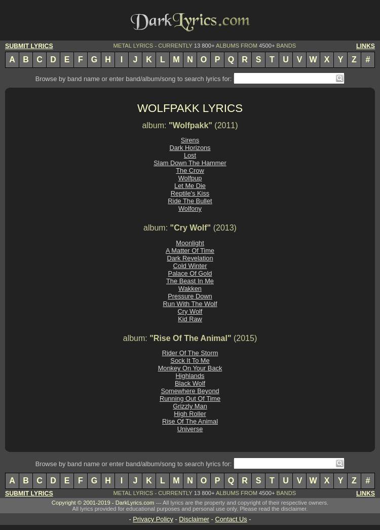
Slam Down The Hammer (190, 163)
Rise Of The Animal (190, 421)
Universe (190, 429)
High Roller (190, 414)
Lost (190, 155)
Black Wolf (190, 383)
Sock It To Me (189, 360)
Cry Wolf (190, 311)
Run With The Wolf (190, 304)
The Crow (190, 170)
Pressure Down (190, 296)
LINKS (365, 46)
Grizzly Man (190, 406)
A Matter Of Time (190, 250)
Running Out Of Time (190, 398)
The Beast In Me (190, 281)
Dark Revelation (190, 258)
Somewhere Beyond (190, 391)
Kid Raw (190, 319)
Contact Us (231, 519)
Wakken (190, 288)
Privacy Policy (153, 519)
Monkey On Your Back (190, 368)
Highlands (190, 376)
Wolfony (190, 208)
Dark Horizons (189, 148)
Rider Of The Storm (190, 353)
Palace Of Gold (190, 273)
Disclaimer (194, 519)
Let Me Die (190, 186)
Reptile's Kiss (190, 193)
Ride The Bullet (190, 201)
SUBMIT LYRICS (29, 46)
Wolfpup (190, 178)
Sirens (190, 140)
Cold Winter (190, 266)
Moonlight (190, 243)
